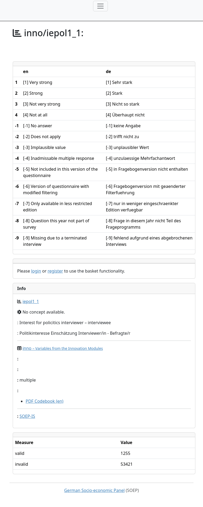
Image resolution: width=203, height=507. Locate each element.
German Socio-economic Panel (94, 490)
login (36, 271)
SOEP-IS (27, 416)
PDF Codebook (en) (44, 401)
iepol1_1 (30, 301)
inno (62, 348)
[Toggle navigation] (100, 6)
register (55, 271)
